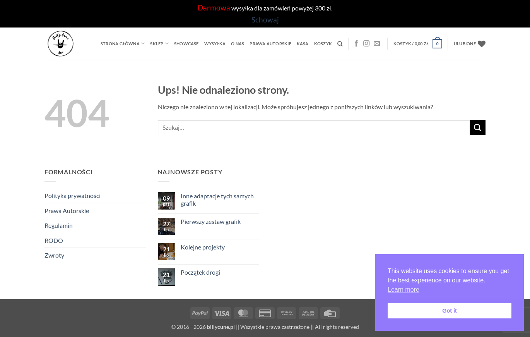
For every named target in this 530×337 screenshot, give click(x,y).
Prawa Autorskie (270, 43)
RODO (53, 240)
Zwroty (54, 255)
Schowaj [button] (265, 19)
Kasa (303, 43)
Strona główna (123, 43)
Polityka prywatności (72, 195)
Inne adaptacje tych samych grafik (217, 199)
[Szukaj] (339, 44)
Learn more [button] (403, 289)
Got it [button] (449, 311)
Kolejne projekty (203, 247)
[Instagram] (366, 43)
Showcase (186, 43)
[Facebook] (356, 43)
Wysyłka (215, 43)
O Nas (237, 43)
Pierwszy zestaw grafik (211, 221)
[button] (417, 43)
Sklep (159, 43)
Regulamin (58, 225)
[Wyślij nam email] (377, 43)
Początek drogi (200, 272)
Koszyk (323, 43)
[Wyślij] (478, 127)
